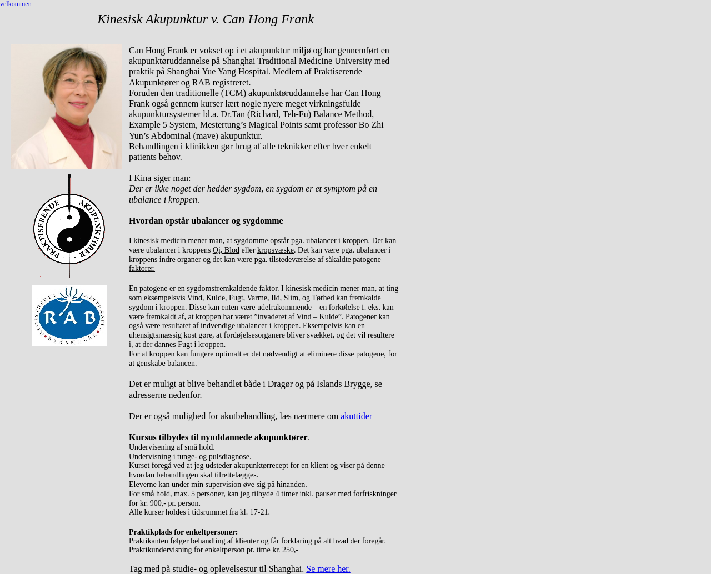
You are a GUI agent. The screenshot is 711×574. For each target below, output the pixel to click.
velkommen (16, 4)
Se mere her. (328, 568)
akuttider (356, 416)
